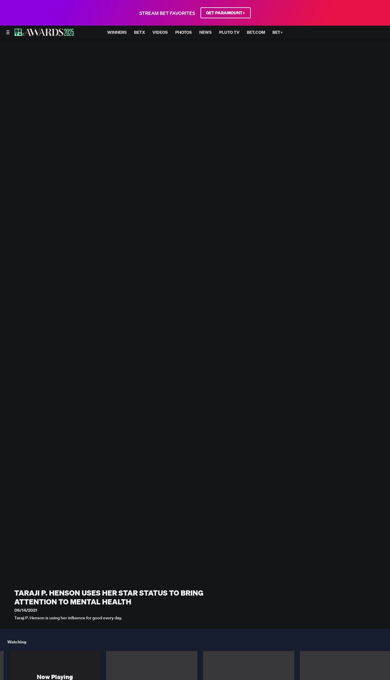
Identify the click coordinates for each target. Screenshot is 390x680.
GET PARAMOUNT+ (225, 13)
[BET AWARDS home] (44, 34)
